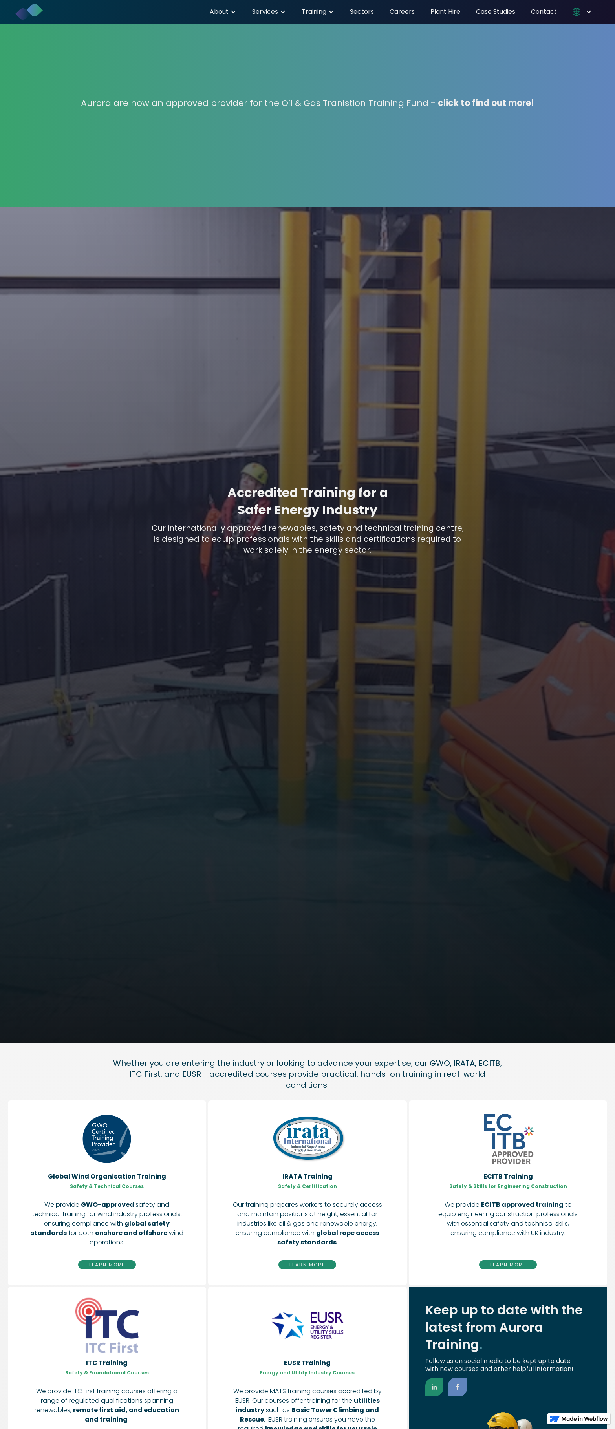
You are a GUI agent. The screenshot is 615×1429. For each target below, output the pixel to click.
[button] (223, 12)
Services (265, 11)
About (219, 11)
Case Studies (495, 11)
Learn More (107, 1264)
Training (314, 11)
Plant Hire (445, 11)
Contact (544, 11)
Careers (402, 11)
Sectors (362, 11)
